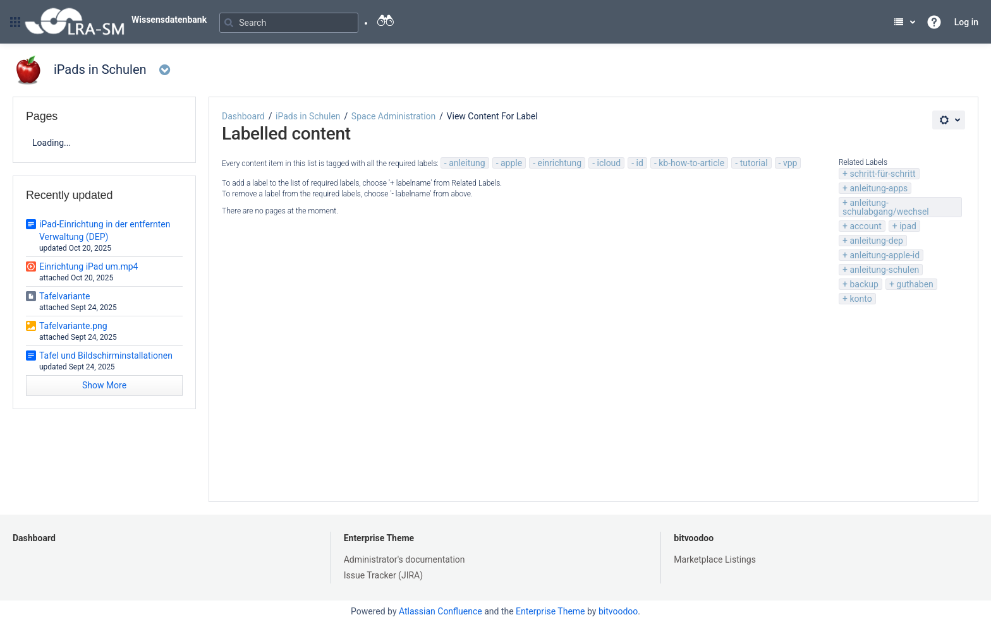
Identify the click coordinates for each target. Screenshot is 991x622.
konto (860, 299)
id (639, 163)
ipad (907, 226)
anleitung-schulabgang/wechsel (885, 207)
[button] (15, 22)
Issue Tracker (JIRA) (383, 575)
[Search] (288, 23)
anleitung (467, 163)
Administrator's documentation (404, 559)
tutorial (754, 163)
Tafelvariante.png (73, 326)
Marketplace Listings (715, 559)
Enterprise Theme (379, 538)
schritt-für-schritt (882, 174)
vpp (790, 163)
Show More (104, 385)
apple (511, 163)
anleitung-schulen (884, 270)
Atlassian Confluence (440, 611)
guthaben (914, 284)
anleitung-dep (876, 241)
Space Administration (393, 116)
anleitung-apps (878, 188)
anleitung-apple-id (884, 255)
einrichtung (560, 163)
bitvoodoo (694, 538)
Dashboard (243, 116)
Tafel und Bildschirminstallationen (106, 355)
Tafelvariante (64, 296)
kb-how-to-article (691, 163)
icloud (609, 163)
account (865, 226)
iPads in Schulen (308, 116)
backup (863, 284)
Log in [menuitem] (966, 22)
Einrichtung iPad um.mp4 (88, 266)
